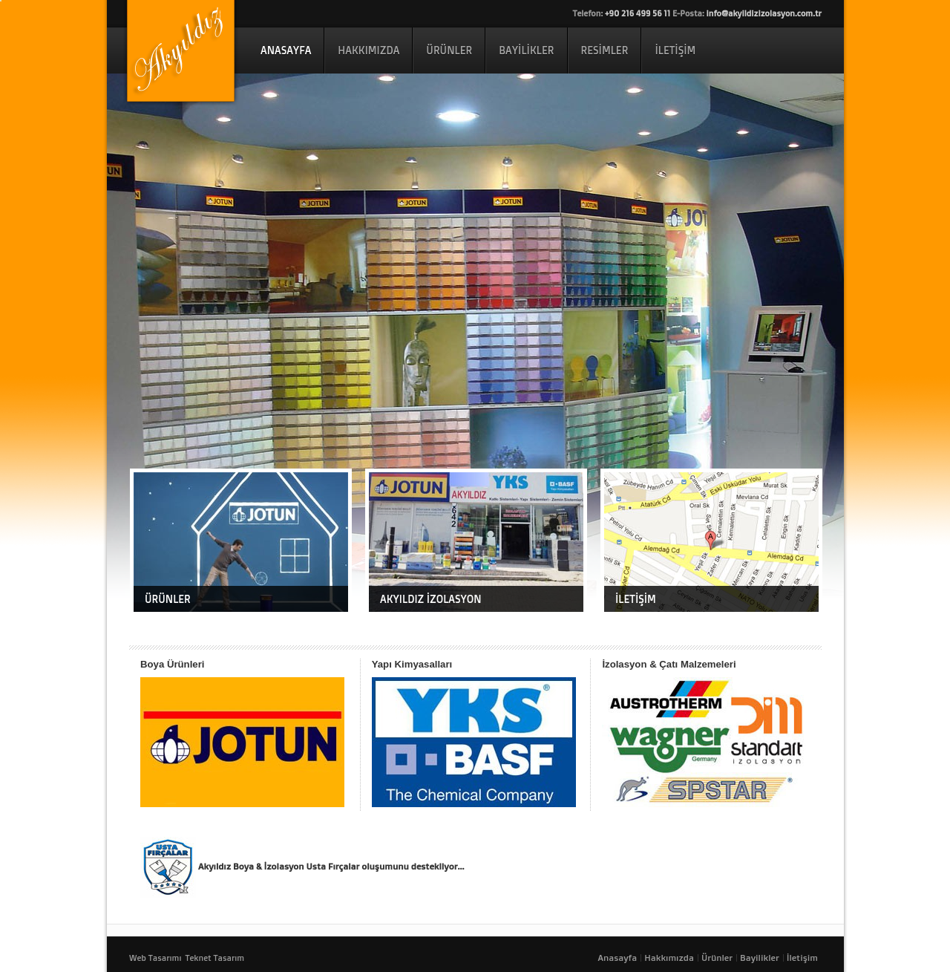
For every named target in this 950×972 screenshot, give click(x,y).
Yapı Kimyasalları (412, 664)
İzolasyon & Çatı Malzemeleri (669, 664)
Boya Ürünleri (172, 664)
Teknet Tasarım (214, 958)
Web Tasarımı (155, 958)
